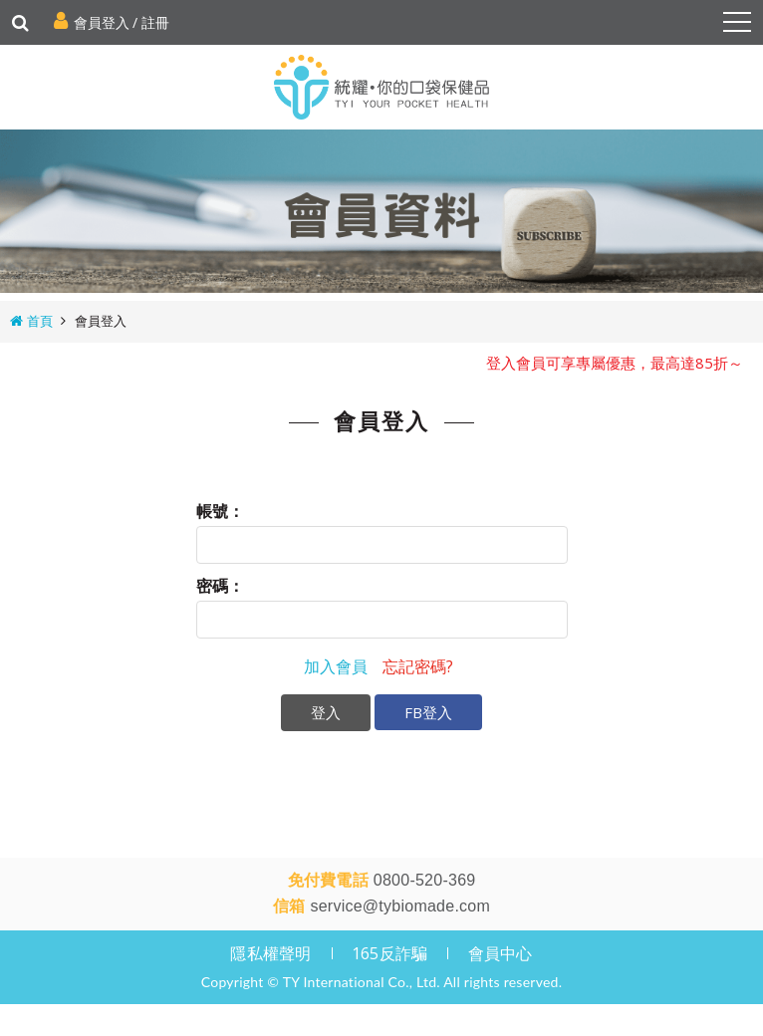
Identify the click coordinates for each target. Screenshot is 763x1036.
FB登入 (428, 712)
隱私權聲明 (270, 953)
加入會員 (336, 666)
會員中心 (500, 953)
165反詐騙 (390, 953)
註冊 (155, 22)
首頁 (40, 321)
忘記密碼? (417, 666)
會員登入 (101, 22)
